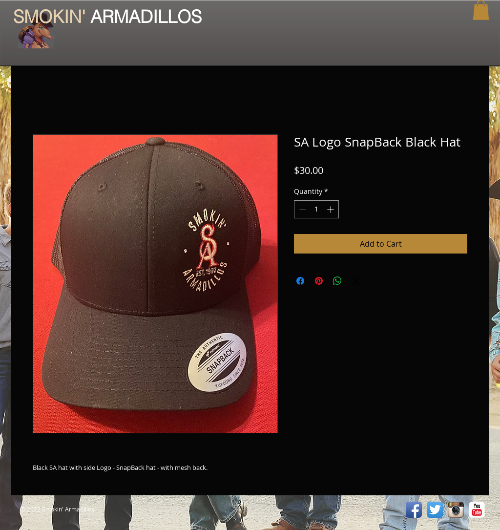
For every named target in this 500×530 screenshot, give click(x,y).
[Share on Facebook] (300, 281)
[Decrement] (301, 209)
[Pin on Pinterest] (319, 281)
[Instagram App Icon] (456, 510)
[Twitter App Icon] (435, 510)
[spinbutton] (316, 209)
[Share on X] (356, 281)
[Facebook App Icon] (414, 510)
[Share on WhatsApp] (337, 281)
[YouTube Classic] (477, 510)
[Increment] (331, 209)
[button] (481, 10)
